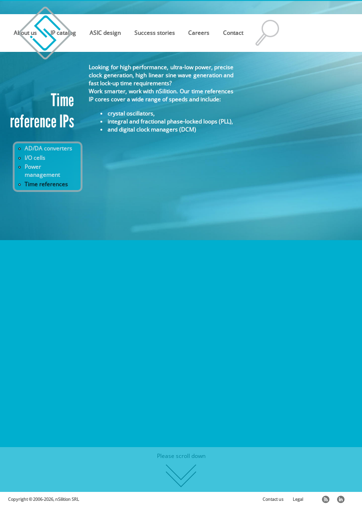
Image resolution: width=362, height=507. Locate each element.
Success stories (154, 33)
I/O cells (35, 158)
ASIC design (105, 33)
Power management (42, 171)
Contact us (273, 499)
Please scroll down (181, 469)
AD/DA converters (48, 148)
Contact (233, 33)
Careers (198, 33)
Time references (46, 184)
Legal (298, 499)
